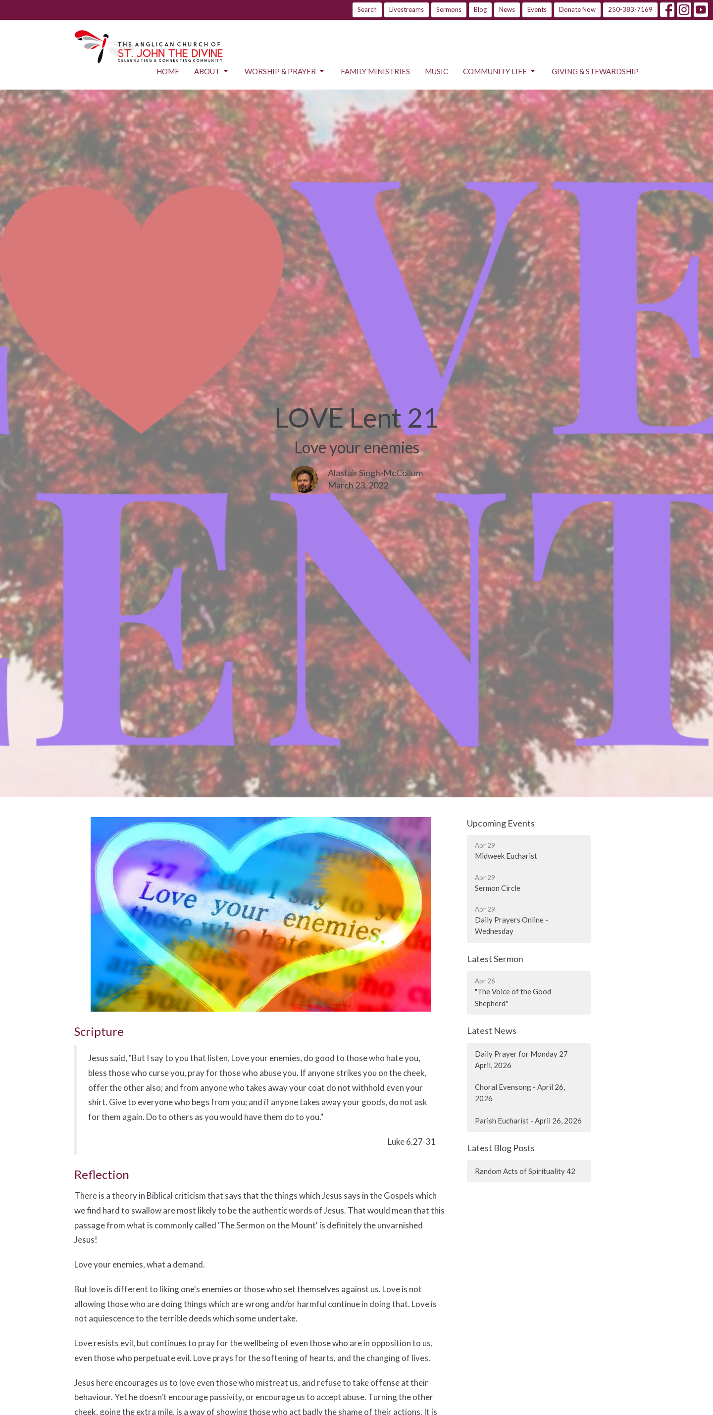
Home (167, 71)
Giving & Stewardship (595, 71)
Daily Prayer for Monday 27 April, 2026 (521, 1059)
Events (537, 9)
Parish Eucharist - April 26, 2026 (528, 1120)
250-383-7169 (630, 9)
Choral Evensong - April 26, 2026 (520, 1092)
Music (436, 71)
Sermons (448, 9)
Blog (480, 9)
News (507, 9)
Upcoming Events (501, 823)
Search (367, 9)
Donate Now (577, 9)
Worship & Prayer (285, 71)
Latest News (491, 1030)
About (212, 71)
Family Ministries (375, 71)
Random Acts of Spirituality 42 (525, 1171)
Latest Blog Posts (501, 1147)
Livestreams (406, 9)
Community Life (500, 71)
